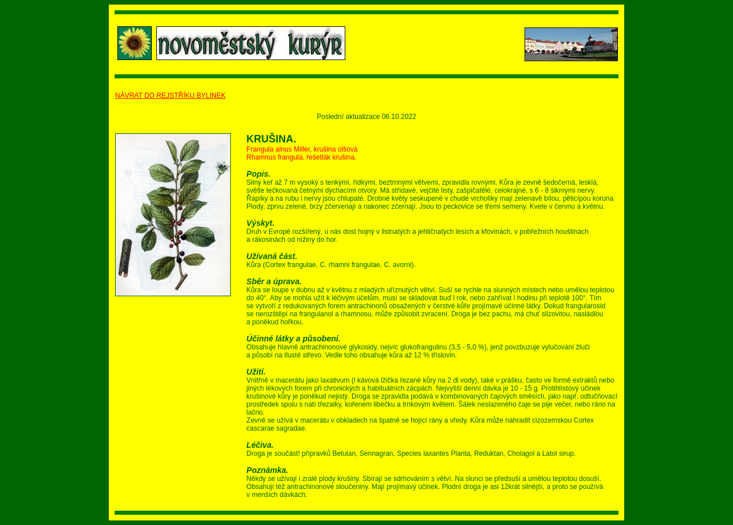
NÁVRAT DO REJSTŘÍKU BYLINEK (170, 96)
